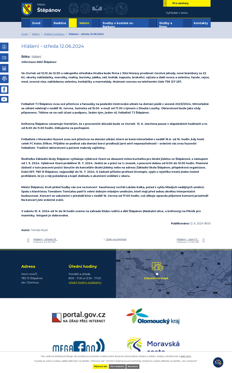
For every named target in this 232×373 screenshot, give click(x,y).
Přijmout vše (96, 366)
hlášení (36, 56)
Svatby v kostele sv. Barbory (118, 24)
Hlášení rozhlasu (54, 34)
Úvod (36, 23)
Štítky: (25, 56)
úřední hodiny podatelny (85, 282)
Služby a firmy (165, 24)
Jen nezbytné (117, 366)
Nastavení (137, 366)
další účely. (186, 355)
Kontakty (201, 23)
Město (84, 23)
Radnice (60, 23)
